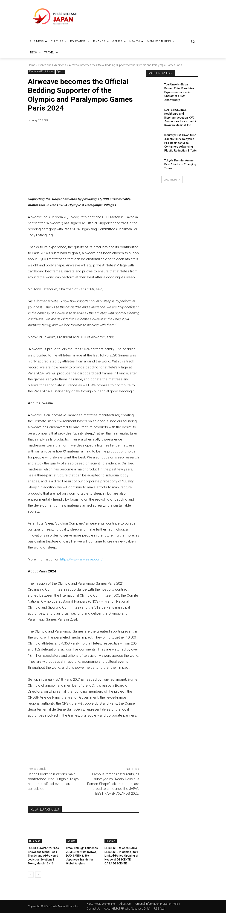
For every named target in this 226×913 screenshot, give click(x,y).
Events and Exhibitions (52, 65)
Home (31, 65)
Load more (172, 179)
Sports (60, 72)
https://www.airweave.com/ (81, 559)
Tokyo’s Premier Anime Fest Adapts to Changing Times (180, 164)
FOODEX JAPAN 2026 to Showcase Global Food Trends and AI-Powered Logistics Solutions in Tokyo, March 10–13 (43, 855)
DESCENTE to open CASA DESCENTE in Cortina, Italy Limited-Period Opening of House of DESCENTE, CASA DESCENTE (121, 855)
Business (34, 841)
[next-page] (38, 875)
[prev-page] (31, 875)
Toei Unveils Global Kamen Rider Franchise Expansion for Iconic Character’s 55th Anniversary (179, 92)
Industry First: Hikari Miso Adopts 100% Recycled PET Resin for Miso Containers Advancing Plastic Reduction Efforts (180, 143)
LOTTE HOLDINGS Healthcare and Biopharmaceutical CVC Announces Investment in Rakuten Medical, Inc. (180, 117)
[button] (192, 41)
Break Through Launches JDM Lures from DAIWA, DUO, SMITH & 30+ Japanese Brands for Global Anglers (82, 855)
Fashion (110, 841)
